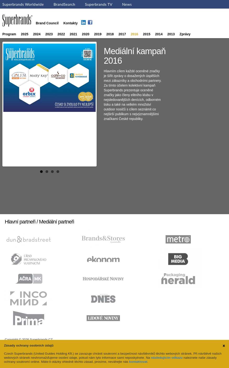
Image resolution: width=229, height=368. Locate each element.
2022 (61, 34)
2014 (158, 34)
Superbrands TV (98, 4)
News (127, 4)
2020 (85, 34)
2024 (37, 34)
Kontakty (70, 23)
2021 (73, 34)
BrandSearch (64, 4)
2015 (146, 34)
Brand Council (47, 23)
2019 (98, 34)
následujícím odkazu (167, 357)
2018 (110, 34)
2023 (49, 34)
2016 (134, 34)
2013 (171, 34)
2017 (122, 34)
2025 (24, 34)
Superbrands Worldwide (23, 4)
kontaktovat (138, 361)
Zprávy (185, 34)
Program (9, 34)
